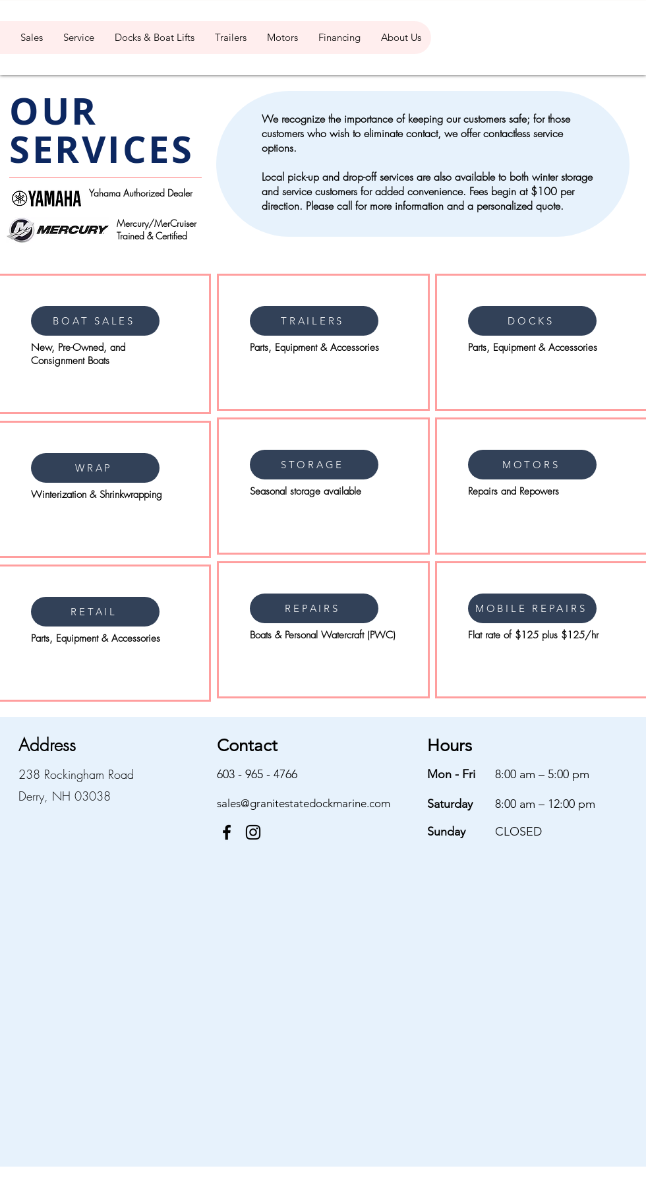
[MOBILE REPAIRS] (532, 608)
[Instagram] (253, 832)
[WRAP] (95, 468)
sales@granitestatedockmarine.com (303, 803)
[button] (31, 37)
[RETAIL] (95, 612)
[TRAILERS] (314, 321)
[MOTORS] (532, 464)
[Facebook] (227, 832)
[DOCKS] (532, 321)
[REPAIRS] (314, 608)
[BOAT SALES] (95, 321)
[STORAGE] (314, 464)
